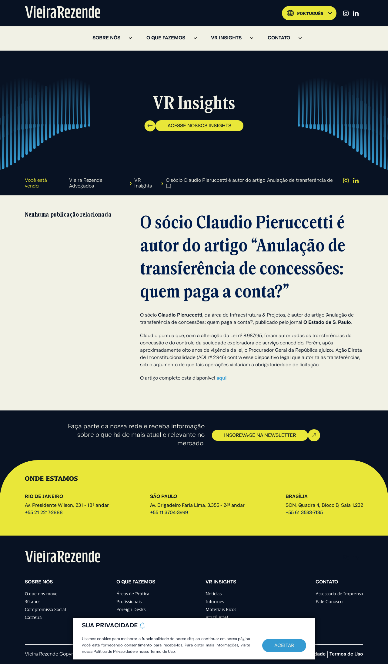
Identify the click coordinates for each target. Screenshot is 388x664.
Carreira (33, 617)
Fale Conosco (329, 601)
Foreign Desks (131, 609)
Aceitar (284, 645)
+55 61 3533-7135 (304, 512)
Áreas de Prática (132, 593)
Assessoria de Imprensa (339, 593)
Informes (215, 601)
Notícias (214, 593)
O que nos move (41, 593)
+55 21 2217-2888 (44, 512)
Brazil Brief (217, 617)
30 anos (32, 601)
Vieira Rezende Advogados (85, 183)
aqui (221, 378)
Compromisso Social (45, 609)
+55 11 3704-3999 (169, 512)
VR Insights (143, 183)
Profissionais (129, 601)
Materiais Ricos (221, 609)
